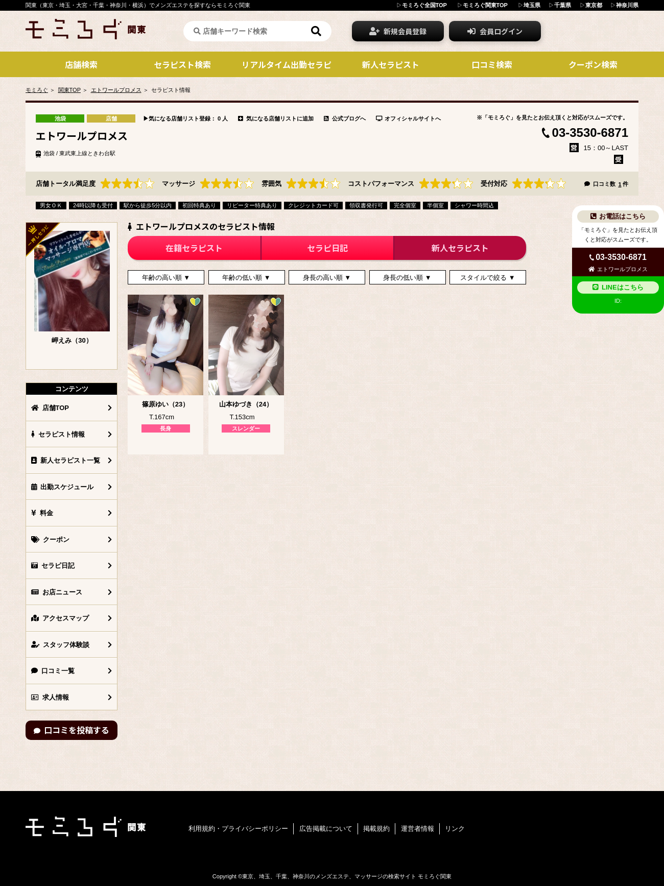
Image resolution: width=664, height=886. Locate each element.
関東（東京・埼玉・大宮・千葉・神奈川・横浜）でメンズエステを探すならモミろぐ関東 (138, 5)
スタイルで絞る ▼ (487, 277)
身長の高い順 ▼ (327, 277)
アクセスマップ (60, 618)
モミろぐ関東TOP (485, 5)
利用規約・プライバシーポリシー (238, 828)
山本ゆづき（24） (246, 404)
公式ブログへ (345, 118)
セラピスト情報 (58, 434)
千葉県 (562, 5)
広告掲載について (325, 828)
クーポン (50, 539)
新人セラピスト (460, 248)
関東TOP (69, 90)
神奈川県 (627, 5)
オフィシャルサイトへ (408, 118)
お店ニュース (56, 592)
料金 (42, 513)
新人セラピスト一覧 (65, 460)
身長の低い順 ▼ (407, 277)
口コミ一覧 (53, 671)
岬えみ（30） (72, 340)
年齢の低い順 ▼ (246, 277)
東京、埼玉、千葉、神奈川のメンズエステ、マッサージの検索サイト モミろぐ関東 (347, 876)
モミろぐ (37, 90)
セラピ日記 (53, 565)
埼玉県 (532, 5)
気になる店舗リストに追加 (276, 118)
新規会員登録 (397, 31)
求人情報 (50, 697)
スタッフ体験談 (60, 645)
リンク (455, 828)
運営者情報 (417, 828)
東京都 (593, 5)
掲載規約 (376, 828)
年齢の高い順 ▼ (166, 277)
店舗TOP (50, 408)
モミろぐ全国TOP (424, 5)
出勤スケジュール (62, 487)
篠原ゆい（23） (165, 404)
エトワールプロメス (116, 90)
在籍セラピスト (194, 248)
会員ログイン (495, 31)
